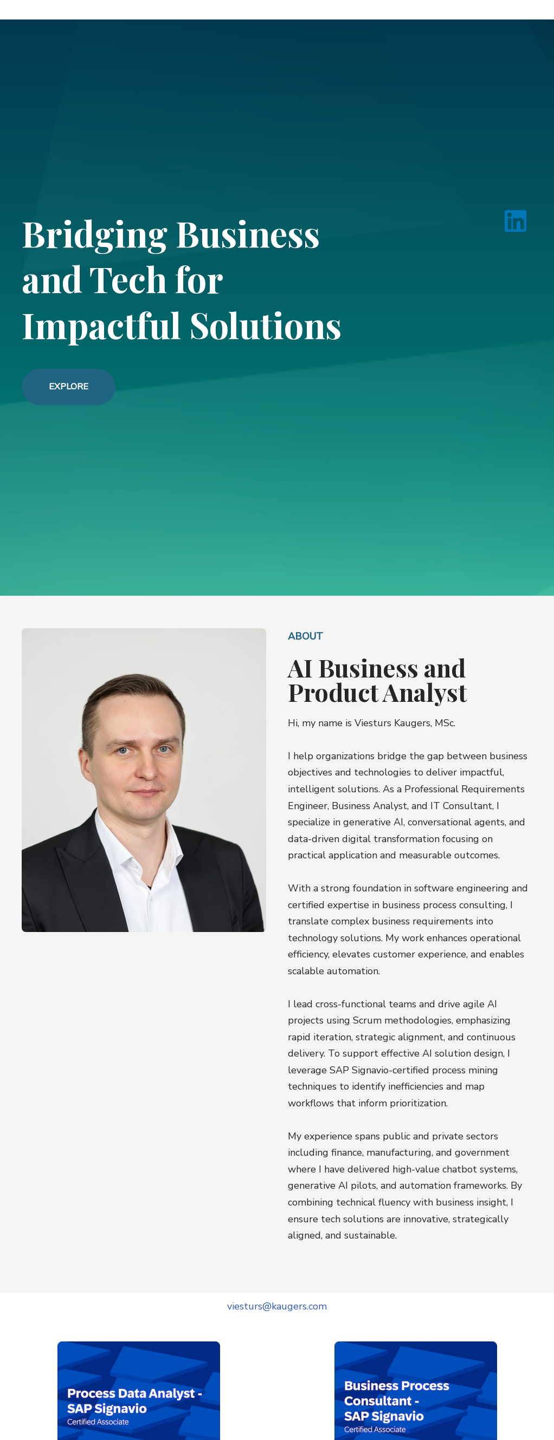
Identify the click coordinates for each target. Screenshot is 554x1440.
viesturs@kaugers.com (277, 1306)
